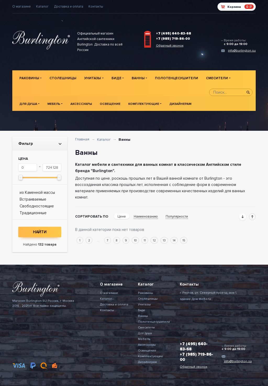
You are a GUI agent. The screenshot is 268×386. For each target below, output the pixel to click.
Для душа (28, 104)
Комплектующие (143, 104)
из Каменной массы (37, 192)
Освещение (110, 104)
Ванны (138, 78)
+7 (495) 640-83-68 (173, 33)
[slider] (21, 177)
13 (164, 240)
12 (154, 240)
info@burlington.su (242, 51)
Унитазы (92, 78)
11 (145, 240)
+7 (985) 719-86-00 (173, 39)
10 (135, 240)
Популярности (177, 216)
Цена (23, 159)
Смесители (217, 78)
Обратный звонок (169, 46)
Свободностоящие (37, 206)
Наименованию (146, 216)
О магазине (21, 6)
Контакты (95, 6)
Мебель (53, 104)
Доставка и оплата (68, 6)
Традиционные (33, 213)
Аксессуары (81, 104)
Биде (116, 78)
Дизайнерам (180, 104)
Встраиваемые (33, 199)
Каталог (42, 6)
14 (174, 240)
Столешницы (62, 78)
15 (183, 240)
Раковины (29, 78)
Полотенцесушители (176, 78)
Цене (122, 216)
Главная (82, 139)
